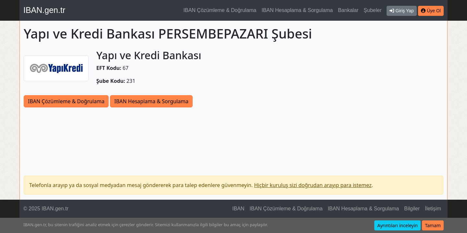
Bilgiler (412, 208)
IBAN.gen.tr (44, 10)
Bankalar (348, 10)
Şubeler (372, 10)
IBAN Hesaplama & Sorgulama (297, 10)
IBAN (238, 208)
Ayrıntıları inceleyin (397, 225)
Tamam (433, 225)
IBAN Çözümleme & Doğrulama (220, 10)
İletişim (433, 208)
